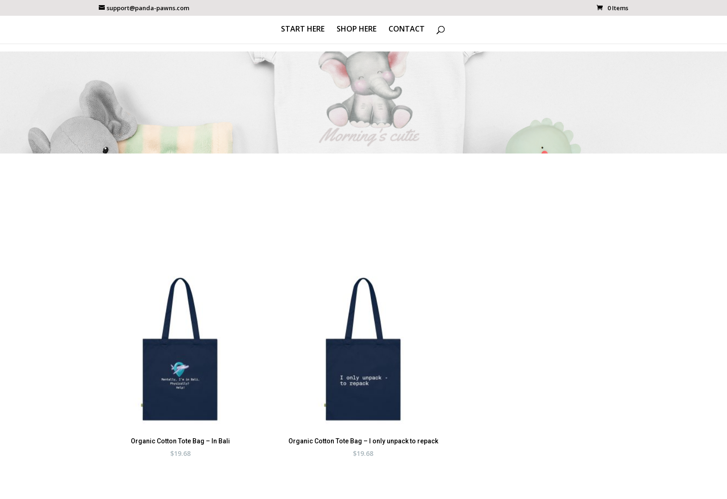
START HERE (303, 30)
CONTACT (407, 30)
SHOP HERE (356, 30)
